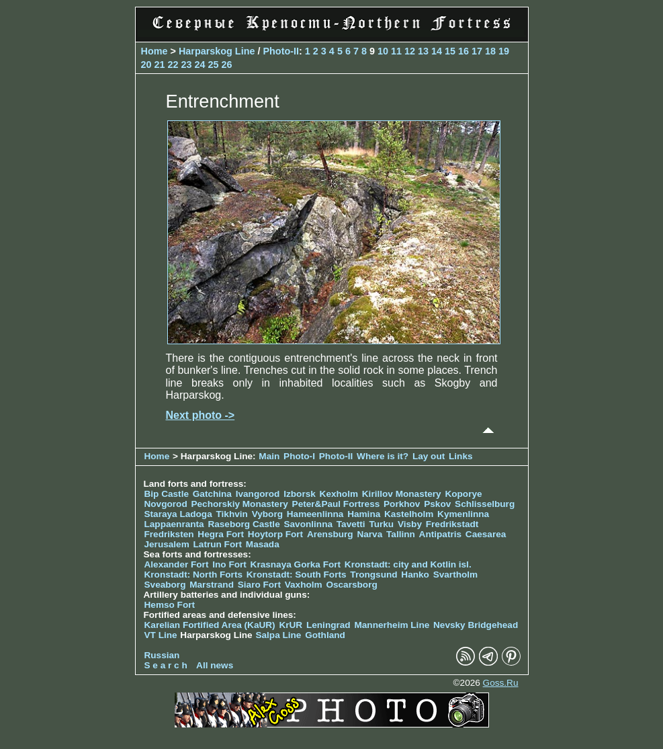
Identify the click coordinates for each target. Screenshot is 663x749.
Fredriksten (169, 534)
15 (450, 51)
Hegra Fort (220, 534)
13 (423, 51)
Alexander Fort (176, 564)
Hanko (415, 574)
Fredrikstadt (452, 524)
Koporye (463, 494)
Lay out (428, 456)
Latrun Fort (217, 544)
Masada (262, 544)
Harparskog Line (217, 51)
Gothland (325, 635)
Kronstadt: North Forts (194, 574)
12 (409, 51)
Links (461, 456)
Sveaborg (165, 585)
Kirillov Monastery (401, 494)
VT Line (160, 635)
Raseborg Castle (243, 524)
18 (490, 51)
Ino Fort (229, 564)
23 (186, 64)
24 (200, 64)
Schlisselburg (485, 504)
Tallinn (400, 534)
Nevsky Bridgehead (475, 625)
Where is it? (382, 456)
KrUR (290, 625)
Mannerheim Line (391, 625)
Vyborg (267, 514)
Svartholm (455, 574)
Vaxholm (303, 585)
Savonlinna (308, 524)
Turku (381, 524)
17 (477, 51)
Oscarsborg (351, 585)
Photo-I (299, 456)
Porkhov (402, 504)
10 (383, 51)
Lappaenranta (174, 524)
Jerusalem (166, 544)
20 (146, 64)
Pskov (437, 504)
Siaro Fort (259, 585)
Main (269, 456)
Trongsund (373, 574)
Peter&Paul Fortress (336, 504)
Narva (369, 534)
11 (396, 51)
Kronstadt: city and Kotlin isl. (408, 564)
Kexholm (339, 494)
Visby (410, 524)
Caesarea (486, 534)
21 (159, 64)
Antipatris (440, 534)
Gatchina (212, 494)
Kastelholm (408, 514)
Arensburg (330, 534)
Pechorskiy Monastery (239, 504)
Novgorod (165, 504)
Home (154, 51)
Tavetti (351, 524)
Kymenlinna (463, 514)
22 (173, 64)
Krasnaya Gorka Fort (296, 564)
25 (213, 64)
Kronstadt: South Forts (297, 574)
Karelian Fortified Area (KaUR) (209, 625)
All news (214, 665)
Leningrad (328, 625)
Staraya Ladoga (178, 514)
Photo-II (281, 51)
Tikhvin (232, 514)
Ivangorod (258, 494)
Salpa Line (278, 635)
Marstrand (211, 585)
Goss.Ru (501, 683)
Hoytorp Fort (275, 534)
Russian (162, 655)
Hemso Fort (169, 605)
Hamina (363, 514)
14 (436, 51)
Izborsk (299, 494)
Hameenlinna (315, 514)
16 (463, 51)
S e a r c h (165, 665)
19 (503, 51)
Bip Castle (166, 494)
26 (227, 64)
